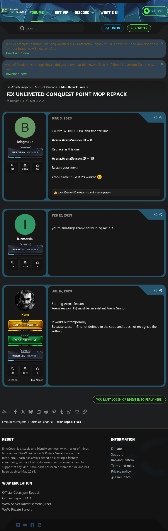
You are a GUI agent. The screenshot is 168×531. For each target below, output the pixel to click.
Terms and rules (122, 465)
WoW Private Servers (17, 509)
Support (117, 454)
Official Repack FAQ (16, 498)
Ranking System (122, 460)
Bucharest (36, 380)
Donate (116, 448)
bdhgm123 (17, 101)
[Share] (156, 118)
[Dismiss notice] (161, 44)
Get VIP (61, 12)
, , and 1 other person (84, 192)
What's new (111, 12)
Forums (36, 12)
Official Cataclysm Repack (20, 492)
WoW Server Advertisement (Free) (26, 504)
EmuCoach (121, 477)
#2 (161, 214)
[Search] (51, 28)
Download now (16, 74)
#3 (161, 290)
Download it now (17, 53)
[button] (48, 12)
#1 (161, 117)
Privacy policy (121, 471)
